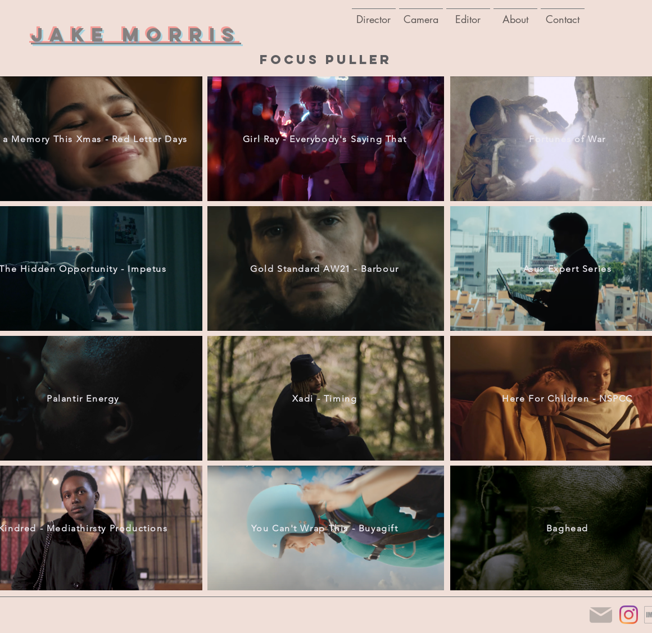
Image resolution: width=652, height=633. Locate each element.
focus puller (326, 59)
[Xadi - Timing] (325, 398)
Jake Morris (136, 34)
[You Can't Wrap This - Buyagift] (325, 528)
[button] (421, 14)
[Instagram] (628, 614)
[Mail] (601, 615)
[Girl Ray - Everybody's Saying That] (325, 138)
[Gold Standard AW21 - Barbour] (325, 268)
